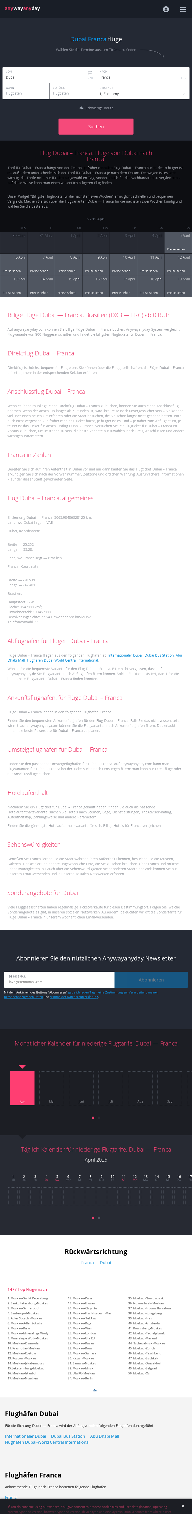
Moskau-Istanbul (24, 1373)
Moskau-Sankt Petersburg (29, 1298)
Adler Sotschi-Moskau (26, 1318)
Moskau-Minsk (83, 1368)
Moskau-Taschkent (147, 1353)
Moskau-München (25, 1378)
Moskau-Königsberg (147, 1313)
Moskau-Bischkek (145, 1358)
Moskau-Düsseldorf (147, 1363)
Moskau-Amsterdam (147, 1323)
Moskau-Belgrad (145, 1368)
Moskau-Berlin (83, 1378)
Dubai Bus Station (159, 655)
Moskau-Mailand (145, 1338)
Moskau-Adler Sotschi (26, 1323)
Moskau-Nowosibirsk (148, 1298)
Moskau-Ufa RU (84, 1338)
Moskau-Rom (82, 1348)
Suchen (96, 127)
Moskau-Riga (82, 1323)
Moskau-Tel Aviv (84, 1318)
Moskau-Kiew (20, 1328)
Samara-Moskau (84, 1363)
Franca (11, 1497)
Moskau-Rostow (24, 1353)
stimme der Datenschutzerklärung (74, 997)
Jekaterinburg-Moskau (28, 1368)
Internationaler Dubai (125, 655)
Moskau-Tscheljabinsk (149, 1333)
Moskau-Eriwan (84, 1303)
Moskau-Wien (82, 1328)
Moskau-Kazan (83, 1343)
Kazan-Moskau (83, 1358)
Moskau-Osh (142, 1373)
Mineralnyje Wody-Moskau (29, 1338)
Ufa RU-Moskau (84, 1373)
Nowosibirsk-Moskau (148, 1303)
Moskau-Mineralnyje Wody (29, 1333)
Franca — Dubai (96, 1262)
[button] (93, 1117)
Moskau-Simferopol (25, 1308)
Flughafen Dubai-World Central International (62, 660)
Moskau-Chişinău (85, 1308)
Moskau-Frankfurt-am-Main (92, 1313)
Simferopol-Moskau (25, 1313)
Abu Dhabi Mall (104, 1436)
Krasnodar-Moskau (26, 1348)
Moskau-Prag (142, 1318)
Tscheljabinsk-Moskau (149, 1343)
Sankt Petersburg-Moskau (29, 1303)
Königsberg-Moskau (147, 1328)
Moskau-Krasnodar (26, 1343)
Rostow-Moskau (24, 1358)
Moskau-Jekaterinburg (28, 1363)
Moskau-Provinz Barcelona (152, 1308)
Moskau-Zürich (144, 1348)
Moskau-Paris (82, 1298)
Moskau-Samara (84, 1353)
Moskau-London (84, 1333)
